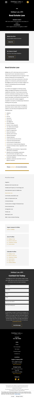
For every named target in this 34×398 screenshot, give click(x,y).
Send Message (17, 325)
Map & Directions (17, 364)
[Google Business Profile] (15, 379)
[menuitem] (17, 182)
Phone (7, 293)
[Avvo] (18, 379)
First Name (8, 285)
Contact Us (11, 57)
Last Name (8, 289)
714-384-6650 (17, 338)
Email (7, 297)
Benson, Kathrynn (12, 240)
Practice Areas (16, 351)
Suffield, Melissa (12, 262)
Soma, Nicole (11, 244)
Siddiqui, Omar (11, 239)
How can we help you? (10, 305)
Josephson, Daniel (12, 242)
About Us (10, 42)
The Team (17, 349)
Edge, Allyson (11, 260)
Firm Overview (17, 347)
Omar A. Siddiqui (10, 229)
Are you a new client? (10, 301)
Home (17, 344)
